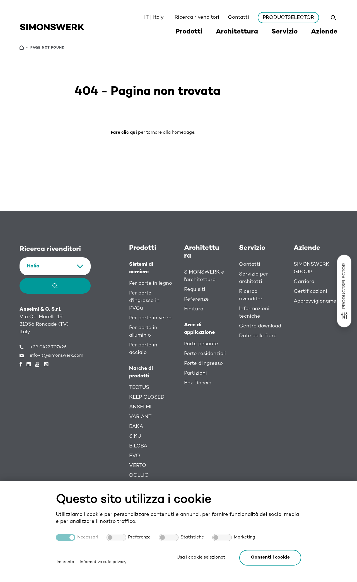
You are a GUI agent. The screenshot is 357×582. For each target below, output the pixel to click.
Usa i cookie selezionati (201, 557)
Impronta (65, 562)
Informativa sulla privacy (103, 562)
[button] (270, 558)
